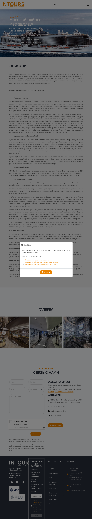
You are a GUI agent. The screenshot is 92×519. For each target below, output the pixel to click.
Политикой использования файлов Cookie (40, 264)
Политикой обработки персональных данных (41, 262)
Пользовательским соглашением (37, 260)
